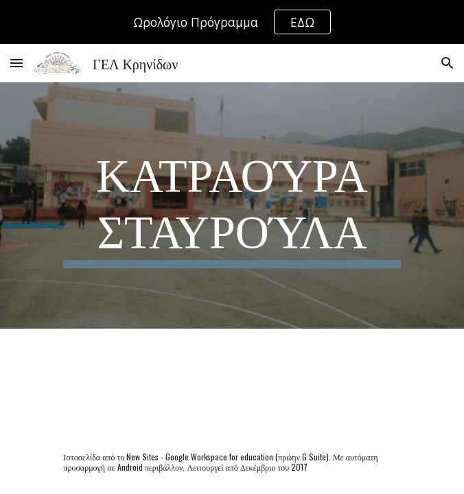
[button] (16, 63)
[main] (232, 205)
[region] (232, 22)
